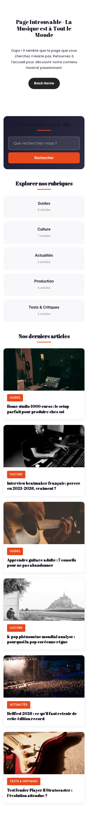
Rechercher (44, 158)
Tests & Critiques (44, 311)
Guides (44, 207)
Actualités (44, 259)
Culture (44, 233)
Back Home (44, 83)
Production (44, 285)
